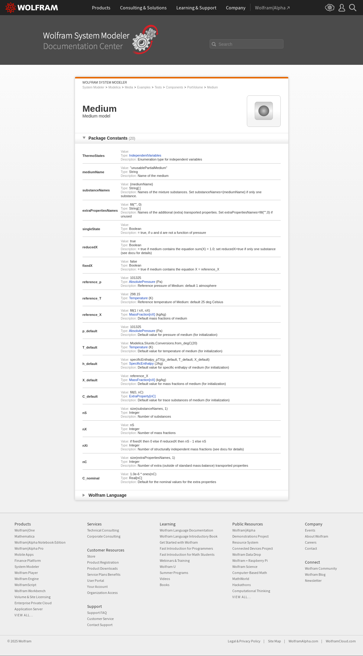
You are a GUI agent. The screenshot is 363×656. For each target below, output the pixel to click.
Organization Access (102, 592)
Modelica (115, 87)
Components (174, 87)
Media (129, 87)
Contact (311, 548)
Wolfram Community (321, 568)
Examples (144, 87)
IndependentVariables (145, 155)
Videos (165, 578)
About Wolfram (316, 536)
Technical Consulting (103, 530)
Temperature (138, 298)
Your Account (97, 586)
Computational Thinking (251, 590)
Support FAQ (97, 612)
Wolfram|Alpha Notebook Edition (40, 542)
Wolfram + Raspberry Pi (250, 560)
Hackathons (241, 584)
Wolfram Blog (315, 574)
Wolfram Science (244, 566)
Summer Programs (174, 572)
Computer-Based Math (249, 572)
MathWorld (240, 578)
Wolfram (24, 641)
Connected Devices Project (252, 548)
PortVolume (195, 87)
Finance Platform (28, 560)
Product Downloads (102, 568)
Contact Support (100, 624)
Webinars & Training (175, 560)
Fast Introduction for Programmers (186, 548)
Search (226, 44)
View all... (24, 615)
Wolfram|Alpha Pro (29, 548)
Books (164, 584)
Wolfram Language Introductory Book (188, 536)
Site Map (274, 641)
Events (310, 530)
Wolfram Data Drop (246, 554)
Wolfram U (168, 566)
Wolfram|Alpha (243, 530)
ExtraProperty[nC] (142, 396)
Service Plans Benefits (103, 574)
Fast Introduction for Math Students (187, 554)
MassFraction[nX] (142, 314)
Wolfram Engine (27, 578)
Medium (212, 87)
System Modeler (93, 87)
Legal (232, 641)
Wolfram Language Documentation (186, 530)
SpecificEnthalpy (141, 363)
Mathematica (24, 536)
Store (91, 556)
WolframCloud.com (341, 641)
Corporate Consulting (103, 536)
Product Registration (103, 562)
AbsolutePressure (142, 281)
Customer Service (100, 618)
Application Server (29, 609)
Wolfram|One (25, 530)
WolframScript (25, 584)
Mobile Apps (24, 554)
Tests (158, 87)
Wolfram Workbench (30, 590)
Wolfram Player (26, 572)
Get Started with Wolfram (179, 542)
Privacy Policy (249, 641)
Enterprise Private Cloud (33, 603)
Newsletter (313, 580)
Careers (310, 542)
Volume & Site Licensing (33, 597)
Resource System (245, 542)
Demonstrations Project (250, 536)
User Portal (95, 580)
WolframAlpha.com (303, 641)
